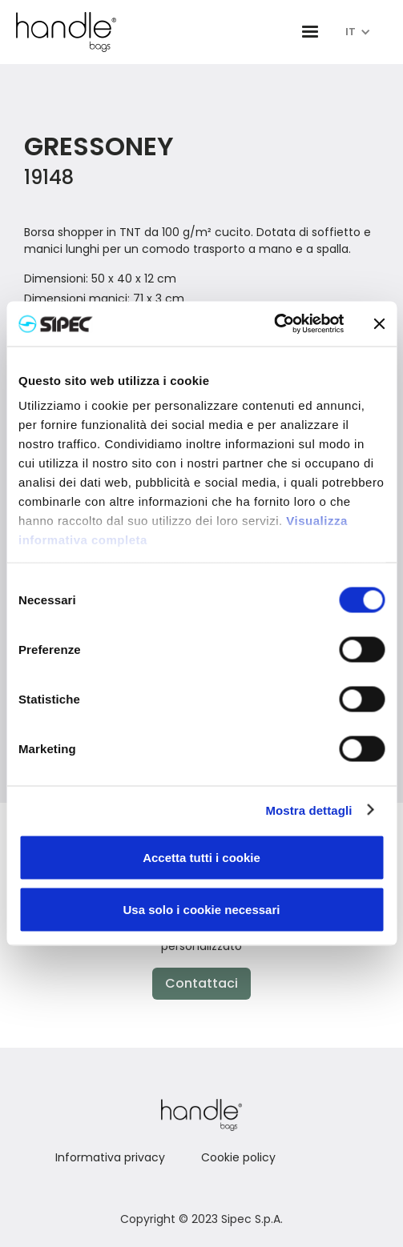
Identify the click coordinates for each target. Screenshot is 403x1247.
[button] (310, 32)
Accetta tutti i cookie (201, 857)
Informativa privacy (110, 1157)
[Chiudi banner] (379, 323)
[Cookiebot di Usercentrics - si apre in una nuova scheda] (274, 324)
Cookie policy (238, 1157)
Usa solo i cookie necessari (201, 909)
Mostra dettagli (308, 810)
